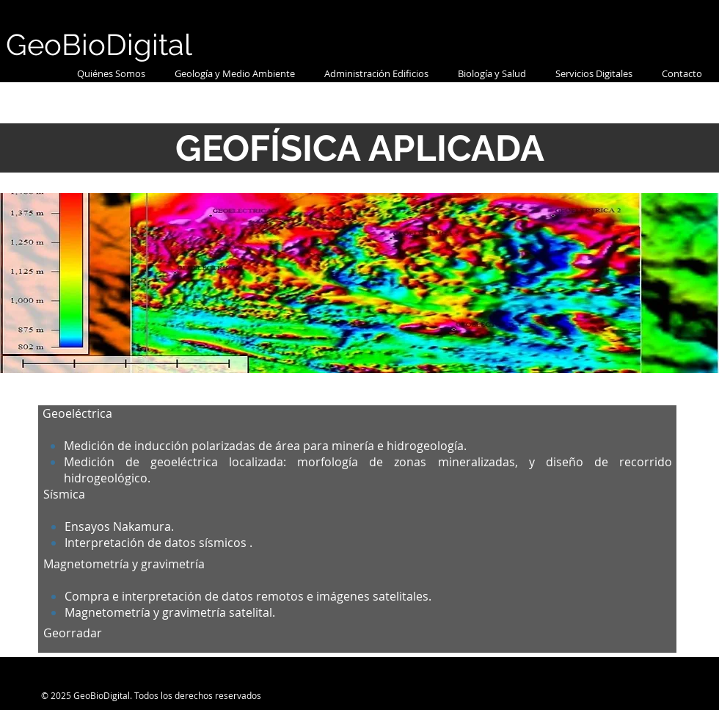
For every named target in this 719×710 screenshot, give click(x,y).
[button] (235, 73)
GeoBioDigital (99, 44)
